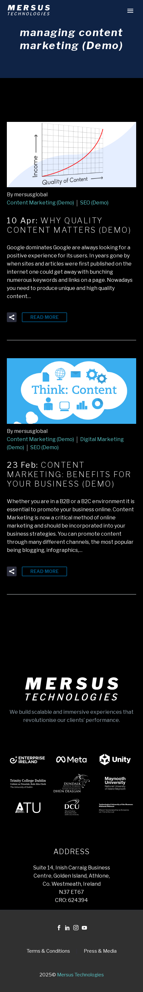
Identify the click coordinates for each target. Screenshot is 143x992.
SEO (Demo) (94, 203)
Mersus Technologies (80, 975)
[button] (12, 317)
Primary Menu (130, 11)
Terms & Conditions (48, 951)
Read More (44, 317)
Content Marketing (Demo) (40, 203)
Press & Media (100, 951)
